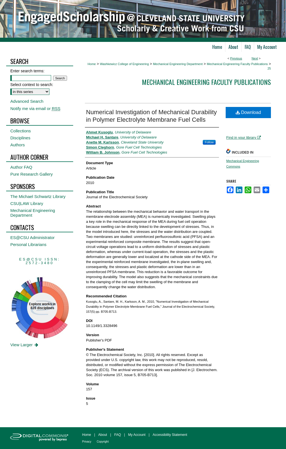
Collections (20, 130)
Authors (17, 144)
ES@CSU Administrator (32, 237)
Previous (236, 58)
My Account (137, 435)
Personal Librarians (28, 244)
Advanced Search (26, 101)
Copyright (103, 441)
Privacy (86, 441)
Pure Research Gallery (31, 174)
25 (269, 68)
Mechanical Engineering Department (178, 64)
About (102, 435)
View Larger (24, 344)
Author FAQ (21, 167)
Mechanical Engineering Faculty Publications (237, 64)
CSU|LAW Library (26, 203)
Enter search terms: (27, 71)
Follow (209, 142)
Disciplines (20, 137)
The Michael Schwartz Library (38, 196)
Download (248, 112)
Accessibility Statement (170, 435)
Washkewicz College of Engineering (124, 64)
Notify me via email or (35, 108)
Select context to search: (31, 84)
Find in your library (243, 137)
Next (255, 58)
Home (92, 64)
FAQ (117, 435)
